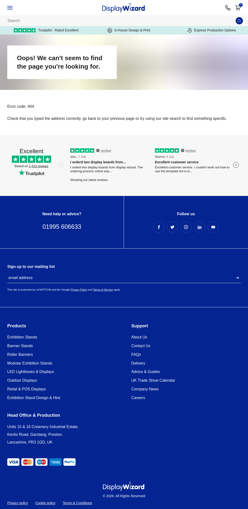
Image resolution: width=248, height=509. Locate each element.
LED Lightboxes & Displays (30, 372)
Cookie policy (45, 503)
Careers (138, 398)
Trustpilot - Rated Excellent (46, 30)
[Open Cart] (238, 7)
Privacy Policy (79, 289)
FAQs (136, 354)
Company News (145, 389)
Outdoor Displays (22, 380)
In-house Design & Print (129, 30)
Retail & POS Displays (26, 389)
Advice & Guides (145, 372)
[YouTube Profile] (213, 227)
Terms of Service (103, 289)
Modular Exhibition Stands (29, 363)
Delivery (138, 363)
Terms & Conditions (77, 503)
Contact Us (140, 346)
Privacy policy (17, 503)
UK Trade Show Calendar (153, 380)
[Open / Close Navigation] (15, 7)
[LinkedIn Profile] (199, 227)
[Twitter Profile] (172, 227)
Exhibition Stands (22, 337)
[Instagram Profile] (186, 227)
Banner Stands (20, 346)
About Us (139, 337)
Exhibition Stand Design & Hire (33, 398)
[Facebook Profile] (158, 227)
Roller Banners (20, 354)
